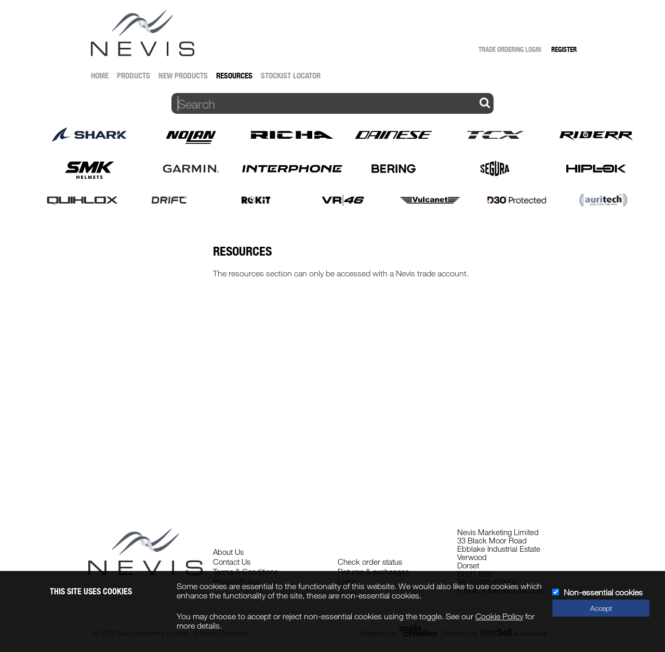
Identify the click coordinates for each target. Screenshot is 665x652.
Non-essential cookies (603, 592)
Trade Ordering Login (509, 49)
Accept (601, 608)
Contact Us (231, 561)
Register (564, 49)
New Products (183, 76)
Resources (234, 76)
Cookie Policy (499, 616)
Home (100, 76)
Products (133, 76)
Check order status (370, 561)
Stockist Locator (291, 76)
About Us (228, 551)
